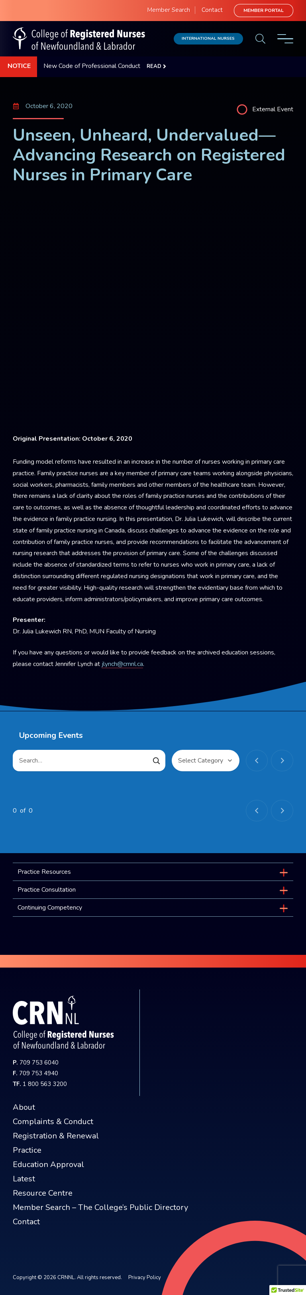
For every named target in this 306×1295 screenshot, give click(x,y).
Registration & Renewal (56, 1135)
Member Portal (263, 10)
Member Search (168, 10)
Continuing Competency (50, 907)
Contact (212, 10)
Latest (24, 1178)
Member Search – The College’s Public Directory (100, 1207)
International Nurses (208, 38)
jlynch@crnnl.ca (122, 664)
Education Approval (48, 1164)
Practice (27, 1150)
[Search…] (89, 760)
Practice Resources (44, 871)
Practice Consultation (47, 889)
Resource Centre (43, 1193)
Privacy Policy (144, 1277)
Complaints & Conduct (53, 1121)
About (24, 1107)
